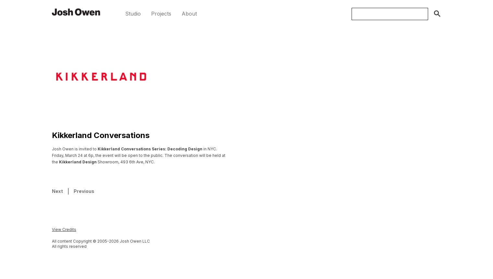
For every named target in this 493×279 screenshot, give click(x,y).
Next (57, 191)
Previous (84, 191)
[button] (133, 14)
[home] (76, 11)
